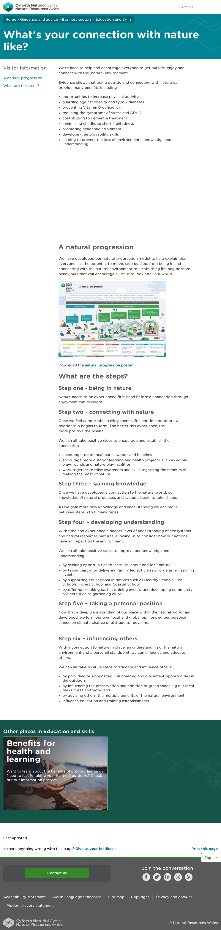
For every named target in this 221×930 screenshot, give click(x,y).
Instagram (178, 877)
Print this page (204, 849)
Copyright (140, 897)
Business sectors (77, 19)
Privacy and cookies (174, 897)
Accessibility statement (24, 897)
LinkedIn (167, 877)
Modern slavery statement (30, 905)
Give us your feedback (95, 849)
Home (10, 19)
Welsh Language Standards (76, 897)
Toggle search (203, 7)
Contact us (57, 873)
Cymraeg (186, 7)
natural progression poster (109, 365)
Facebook (146, 877)
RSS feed (189, 877)
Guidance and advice (39, 19)
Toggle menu (215, 7)
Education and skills (113, 19)
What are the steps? (21, 85)
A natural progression (22, 78)
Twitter (157, 877)
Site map (116, 897)
